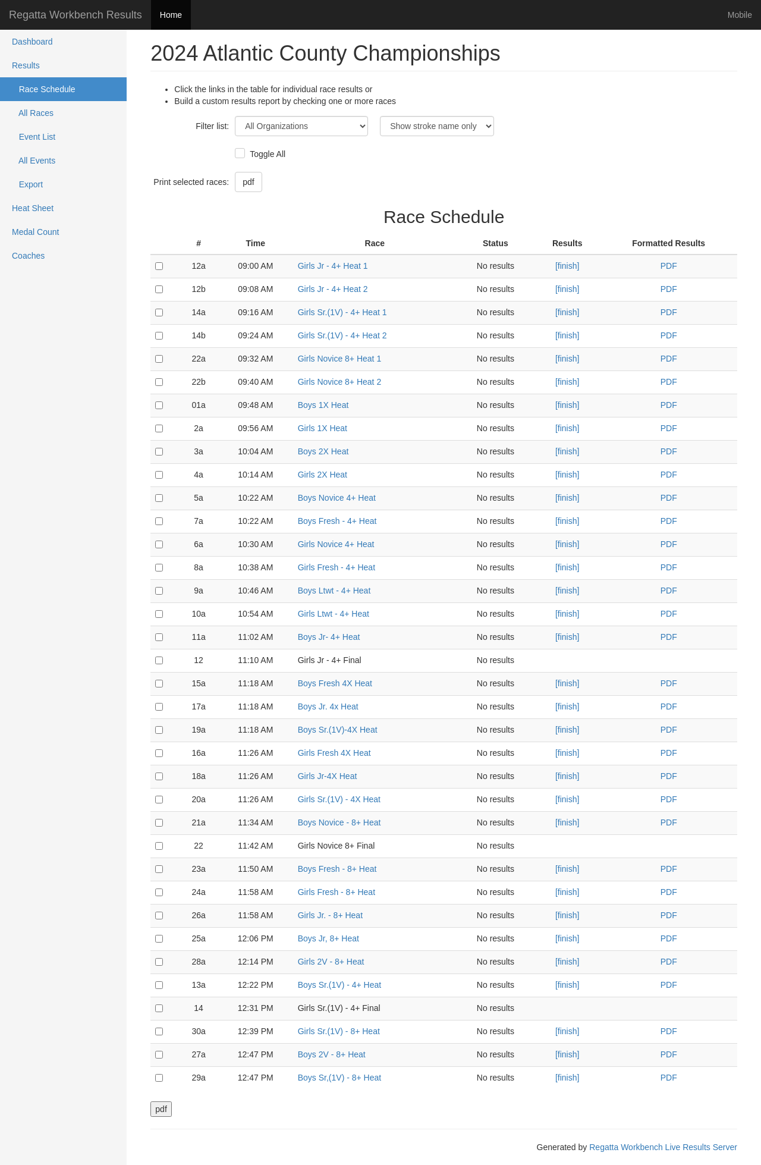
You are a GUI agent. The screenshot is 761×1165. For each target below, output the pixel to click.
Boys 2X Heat (323, 451)
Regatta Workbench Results (75, 15)
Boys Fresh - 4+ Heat (337, 521)
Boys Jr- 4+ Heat (329, 637)
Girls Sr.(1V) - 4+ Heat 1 (342, 312)
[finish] (567, 266)
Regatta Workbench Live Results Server (663, 1147)
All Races (33, 113)
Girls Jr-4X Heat (327, 776)
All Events (33, 160)
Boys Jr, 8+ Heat (328, 938)
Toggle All (266, 154)
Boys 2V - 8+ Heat (332, 1054)
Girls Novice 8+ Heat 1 (339, 358)
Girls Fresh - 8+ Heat (336, 892)
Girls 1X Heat (322, 428)
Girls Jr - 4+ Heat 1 (333, 266)
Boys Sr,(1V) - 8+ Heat (339, 1077)
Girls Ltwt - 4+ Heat (333, 613)
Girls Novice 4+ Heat (336, 544)
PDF (669, 266)
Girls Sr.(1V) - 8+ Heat (339, 1031)
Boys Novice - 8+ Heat (339, 822)
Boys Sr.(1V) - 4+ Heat (339, 985)
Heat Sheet (33, 208)
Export (27, 184)
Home (171, 15)
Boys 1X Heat (323, 405)
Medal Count (35, 232)
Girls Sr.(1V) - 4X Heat (339, 799)
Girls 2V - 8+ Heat (331, 961)
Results (26, 65)
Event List (33, 137)
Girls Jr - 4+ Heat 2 (333, 289)
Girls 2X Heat (322, 474)
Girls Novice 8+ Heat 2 (339, 382)
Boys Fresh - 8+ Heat (337, 869)
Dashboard (32, 41)
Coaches (28, 255)
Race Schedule (44, 89)
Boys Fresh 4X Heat (335, 683)
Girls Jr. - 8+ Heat (330, 915)
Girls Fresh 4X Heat (334, 753)
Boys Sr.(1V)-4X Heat (338, 729)
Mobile (740, 15)
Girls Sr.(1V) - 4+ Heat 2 (342, 335)
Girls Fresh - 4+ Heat (336, 567)
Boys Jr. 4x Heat (328, 706)
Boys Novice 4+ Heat (337, 498)
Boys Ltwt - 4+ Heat (334, 590)
